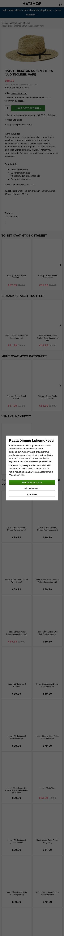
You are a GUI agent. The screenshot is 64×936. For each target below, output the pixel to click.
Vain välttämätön (32, 488)
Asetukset (32, 494)
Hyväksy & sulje (32, 482)
